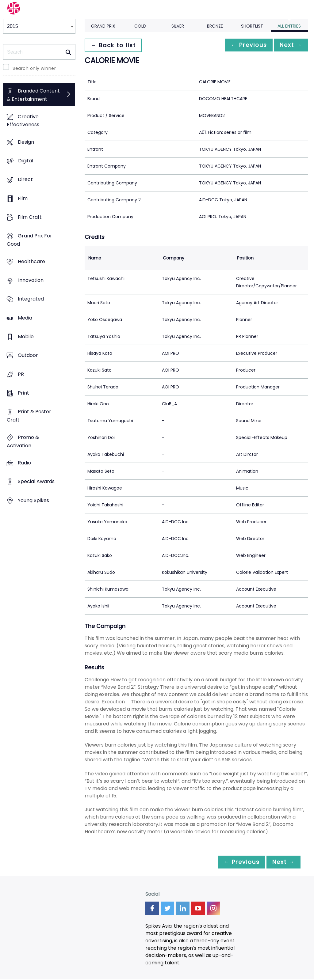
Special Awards (36, 481)
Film (23, 198)
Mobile (26, 336)
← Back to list (114, 45)
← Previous (244, 45)
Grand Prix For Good (29, 240)
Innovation (31, 280)
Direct (25, 179)
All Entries (289, 26)
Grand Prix (103, 26)
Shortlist (252, 26)
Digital (25, 161)
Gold (140, 26)
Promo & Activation (23, 441)
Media (25, 317)
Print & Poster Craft (29, 416)
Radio (24, 462)
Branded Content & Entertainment (33, 95)
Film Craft (30, 217)
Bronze (215, 26)
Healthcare (31, 261)
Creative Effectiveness (23, 120)
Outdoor (28, 355)
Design (26, 142)
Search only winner (34, 68)
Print (23, 392)
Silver (177, 26)
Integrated (31, 299)
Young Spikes (33, 500)
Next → (289, 45)
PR (21, 374)
